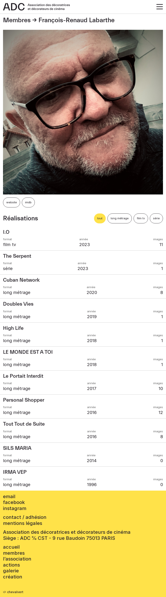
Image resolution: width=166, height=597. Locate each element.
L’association (17, 559)
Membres (17, 20)
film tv (141, 218)
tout (99, 218)
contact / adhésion (24, 517)
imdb (28, 202)
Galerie (11, 570)
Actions (11, 565)
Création (12, 577)
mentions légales (22, 523)
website (11, 202)
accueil (11, 547)
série (156, 218)
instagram (14, 508)
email (9, 496)
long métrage (120, 218)
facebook (14, 502)
